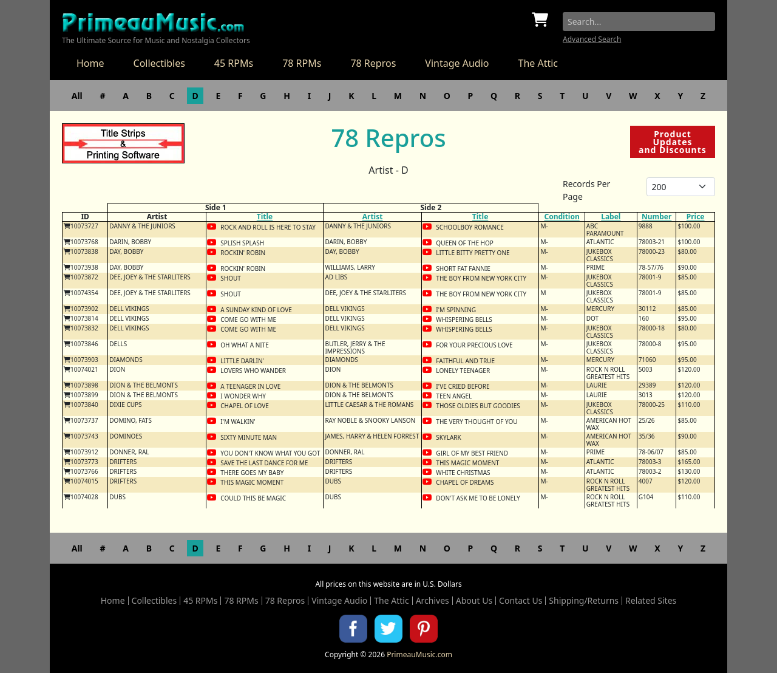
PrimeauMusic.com (419, 654)
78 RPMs (301, 63)
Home (90, 63)
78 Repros (373, 63)
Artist (372, 216)
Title (265, 216)
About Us (474, 600)
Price (696, 216)
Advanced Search (592, 39)
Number (656, 216)
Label (610, 216)
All (77, 95)
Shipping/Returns (584, 600)
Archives (432, 600)
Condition (561, 216)
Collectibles (159, 63)
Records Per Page (586, 190)
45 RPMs (233, 63)
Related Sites (650, 600)
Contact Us (520, 600)
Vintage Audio (457, 63)
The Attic (538, 63)
